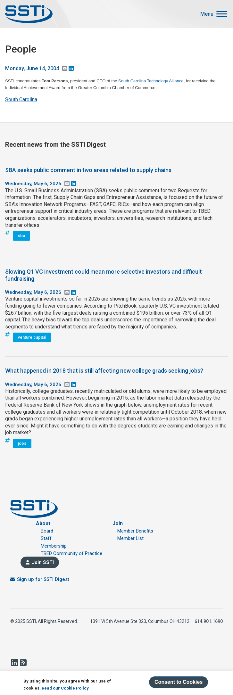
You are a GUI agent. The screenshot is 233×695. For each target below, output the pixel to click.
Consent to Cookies (178, 682)
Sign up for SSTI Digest (43, 579)
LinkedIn (14, 662)
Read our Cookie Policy (65, 688)
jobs (22, 443)
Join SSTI (43, 562)
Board (47, 531)
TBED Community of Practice (71, 553)
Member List (130, 538)
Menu (206, 14)
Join (117, 523)
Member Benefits (135, 531)
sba (21, 235)
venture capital (32, 337)
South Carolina (21, 99)
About (43, 523)
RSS (23, 662)
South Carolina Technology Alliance (151, 81)
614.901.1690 (209, 621)
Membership (54, 546)
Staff (46, 538)
